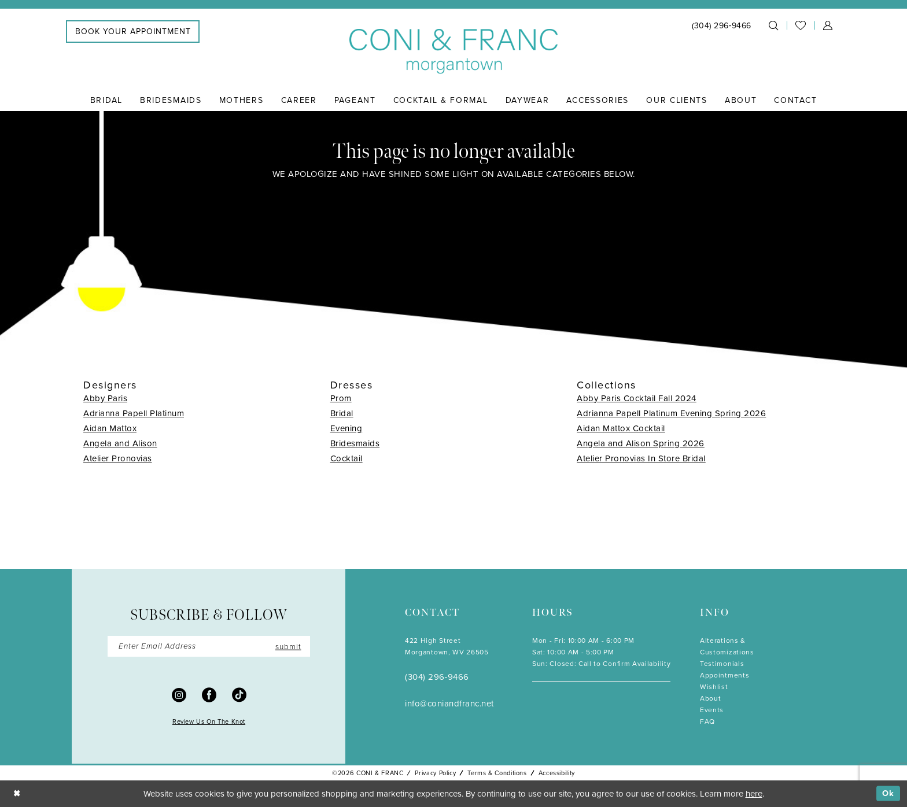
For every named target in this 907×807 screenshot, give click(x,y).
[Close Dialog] (17, 793)
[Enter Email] (209, 647)
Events (712, 710)
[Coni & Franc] (453, 52)
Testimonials (722, 663)
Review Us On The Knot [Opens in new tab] (208, 722)
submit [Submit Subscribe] (287, 647)
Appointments (724, 675)
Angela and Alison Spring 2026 (641, 443)
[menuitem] (133, 31)
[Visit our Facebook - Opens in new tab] (209, 695)
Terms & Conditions (496, 773)
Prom (341, 398)
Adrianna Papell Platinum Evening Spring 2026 (671, 413)
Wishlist (714, 687)
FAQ (707, 721)
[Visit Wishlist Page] (800, 25)
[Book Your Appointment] (133, 31)
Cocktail (346, 458)
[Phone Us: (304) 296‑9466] (721, 26)
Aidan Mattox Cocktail (621, 428)
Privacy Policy (435, 773)
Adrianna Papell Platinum (133, 413)
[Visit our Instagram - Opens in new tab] (179, 695)
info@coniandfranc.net (449, 703)
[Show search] (773, 25)
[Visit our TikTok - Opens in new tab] (239, 695)
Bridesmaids (355, 443)
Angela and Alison (120, 443)
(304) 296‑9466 (437, 677)
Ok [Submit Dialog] (888, 793)
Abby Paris (105, 398)
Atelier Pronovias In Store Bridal (641, 458)
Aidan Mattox (110, 428)
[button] (827, 25)
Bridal (341, 413)
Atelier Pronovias (117, 458)
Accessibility (557, 773)
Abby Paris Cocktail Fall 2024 (636, 398)
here (754, 793)
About (710, 698)
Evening (346, 428)
